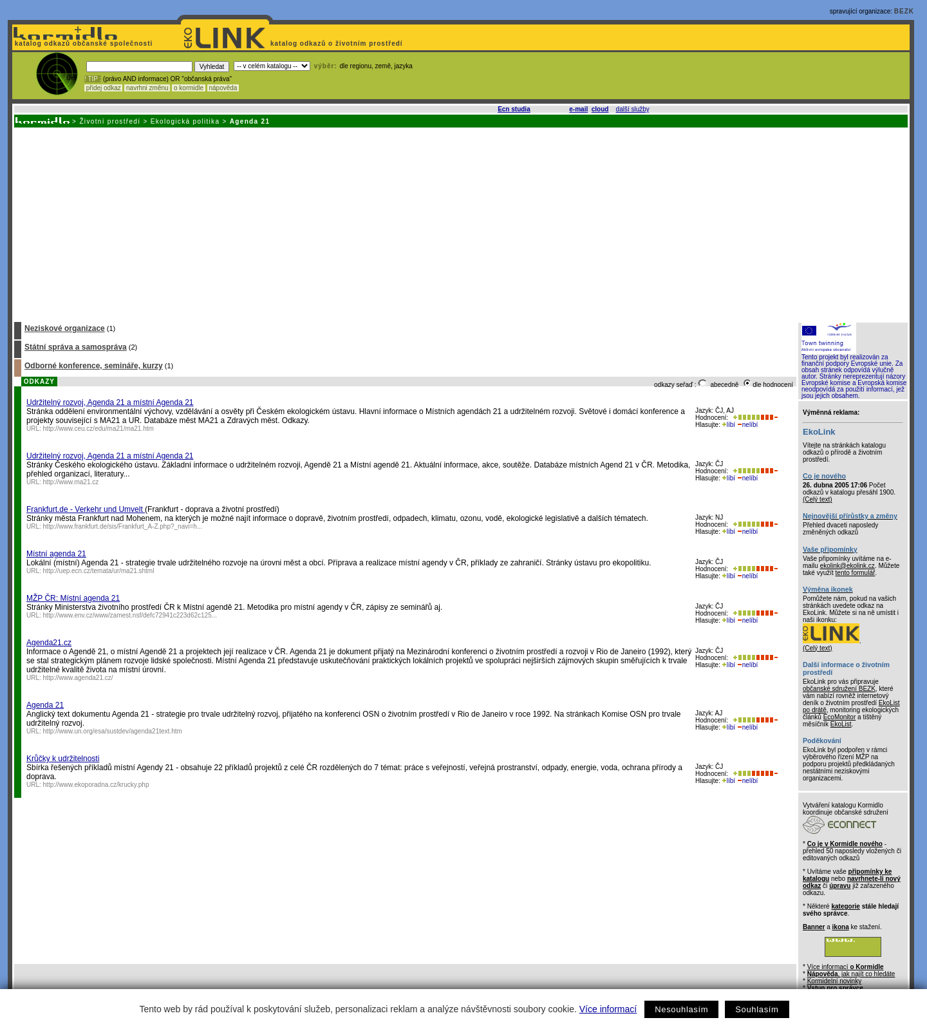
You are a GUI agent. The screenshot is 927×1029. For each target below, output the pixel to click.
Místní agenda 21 (56, 553)
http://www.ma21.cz (71, 482)
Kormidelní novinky (834, 981)
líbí (728, 424)
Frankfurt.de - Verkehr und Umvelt (85, 509)
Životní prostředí (109, 121)
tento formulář (856, 572)
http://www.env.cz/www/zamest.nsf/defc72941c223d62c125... (130, 615)
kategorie (845, 906)
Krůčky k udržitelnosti (62, 758)
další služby (633, 109)
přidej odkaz (103, 87)
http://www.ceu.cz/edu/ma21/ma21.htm (98, 428)
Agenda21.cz (48, 642)
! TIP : (92, 78)
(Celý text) (817, 499)
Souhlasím (756, 1009)
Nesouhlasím (681, 1009)
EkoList (841, 724)
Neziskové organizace (64, 328)
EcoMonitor (839, 717)
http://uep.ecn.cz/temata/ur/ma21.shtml (98, 570)
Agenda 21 (45, 705)
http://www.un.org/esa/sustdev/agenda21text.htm (112, 731)
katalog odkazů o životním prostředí (337, 43)
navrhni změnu (147, 87)
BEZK (904, 11)
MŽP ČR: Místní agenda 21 (73, 598)
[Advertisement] (460, 224)
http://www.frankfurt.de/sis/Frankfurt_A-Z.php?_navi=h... (123, 526)
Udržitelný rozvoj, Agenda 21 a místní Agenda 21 (110, 402)
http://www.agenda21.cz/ (78, 677)
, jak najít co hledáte (851, 973)
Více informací (608, 1009)
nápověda (223, 87)
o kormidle (188, 87)
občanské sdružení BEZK (839, 688)
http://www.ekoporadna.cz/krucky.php (96, 784)
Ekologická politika (185, 121)
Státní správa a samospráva (75, 347)
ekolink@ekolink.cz (847, 565)
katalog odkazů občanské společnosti (82, 43)
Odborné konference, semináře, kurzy (93, 365)
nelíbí (747, 424)
